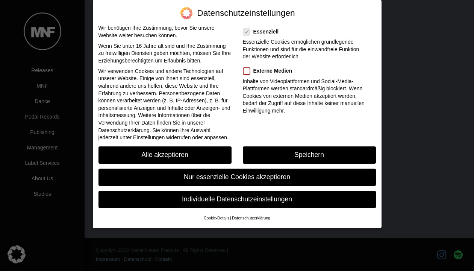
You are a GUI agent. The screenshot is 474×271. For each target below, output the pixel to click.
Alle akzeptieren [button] (164, 154)
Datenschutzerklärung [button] (251, 218)
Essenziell (263, 31)
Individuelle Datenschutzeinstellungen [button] (237, 199)
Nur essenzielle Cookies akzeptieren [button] (237, 177)
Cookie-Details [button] (216, 218)
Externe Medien (270, 71)
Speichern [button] (309, 154)
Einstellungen (149, 137)
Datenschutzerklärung (124, 130)
